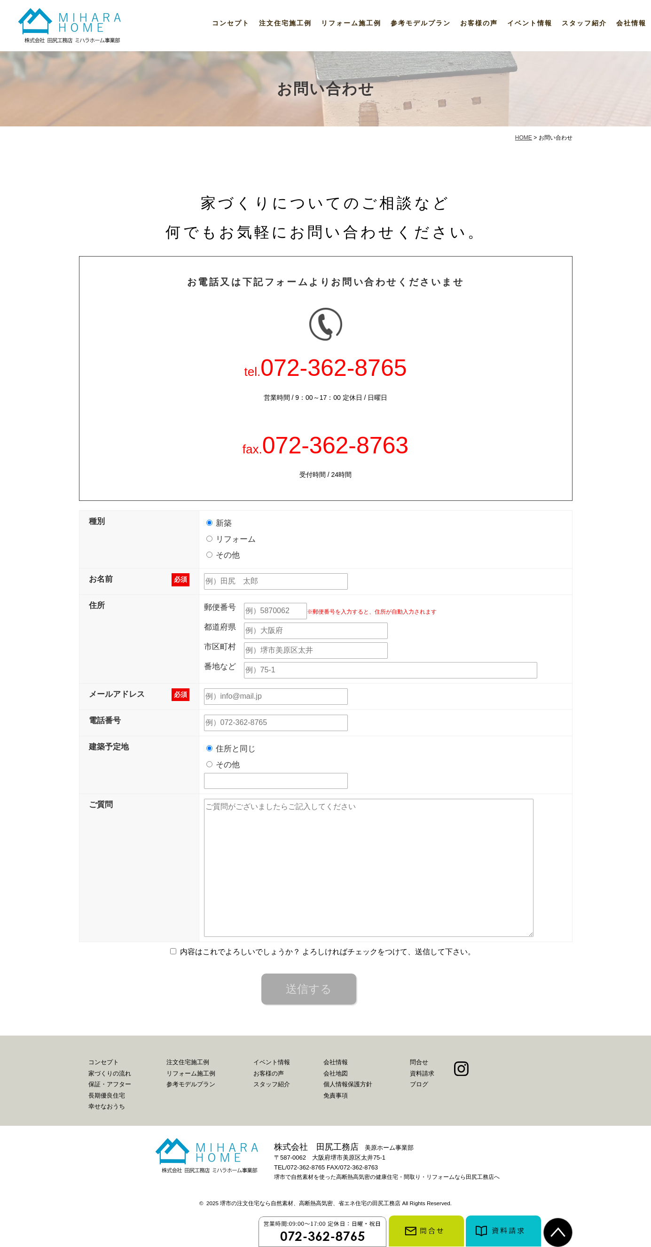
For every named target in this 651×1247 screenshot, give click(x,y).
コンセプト (231, 23)
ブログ (419, 1084)
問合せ (419, 1062)
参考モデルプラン (421, 23)
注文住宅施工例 (285, 23)
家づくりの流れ (109, 1073)
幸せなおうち (106, 1106)
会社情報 (631, 23)
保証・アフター (109, 1084)
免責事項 (335, 1095)
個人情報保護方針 (347, 1084)
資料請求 (422, 1073)
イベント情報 (529, 23)
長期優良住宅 (106, 1095)
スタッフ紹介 (584, 23)
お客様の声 (479, 23)
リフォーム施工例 (351, 23)
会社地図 (335, 1073)
